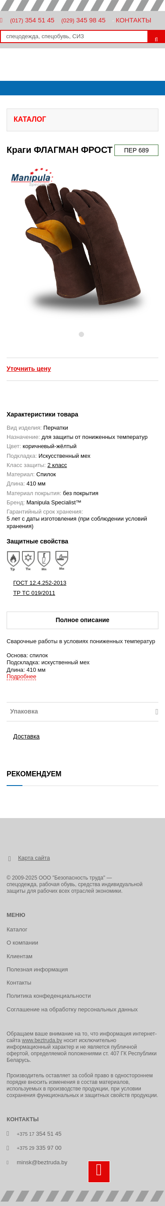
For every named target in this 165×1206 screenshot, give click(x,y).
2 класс (57, 465)
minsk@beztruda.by (42, 1162)
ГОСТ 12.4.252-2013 (39, 582)
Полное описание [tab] (82, 619)
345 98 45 (83, 20)
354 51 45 (32, 20)
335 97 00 (39, 1147)
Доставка (26, 736)
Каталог (17, 929)
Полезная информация (37, 969)
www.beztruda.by (42, 1040)
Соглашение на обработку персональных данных (72, 1009)
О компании (22, 942)
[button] (15, 245)
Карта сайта (34, 858)
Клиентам (20, 956)
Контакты (133, 20)
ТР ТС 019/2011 (34, 593)
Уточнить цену (29, 368)
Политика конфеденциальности (49, 995)
